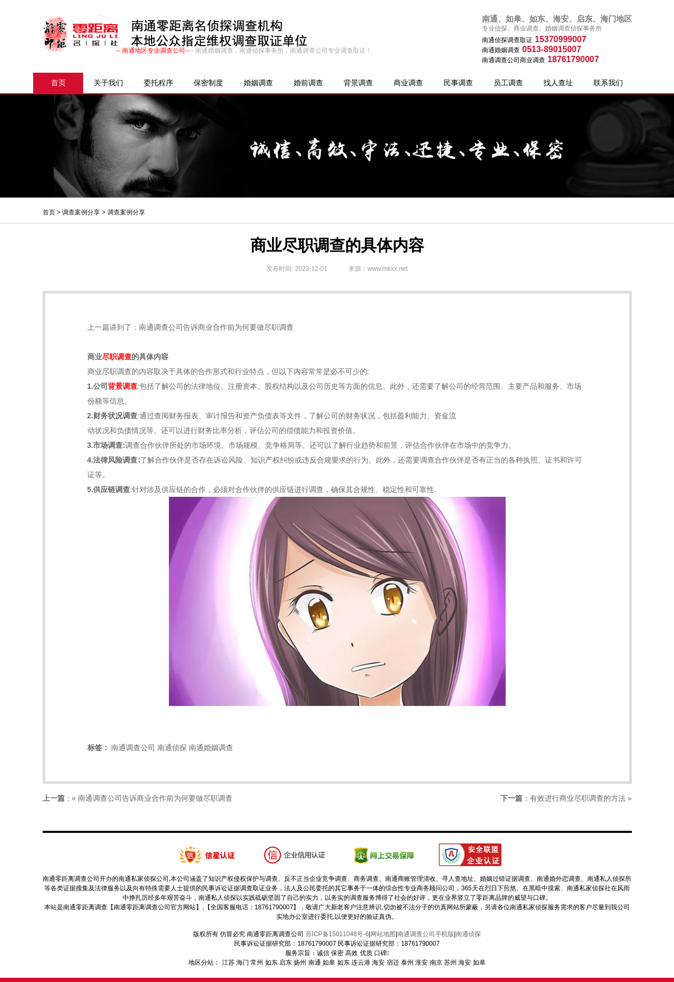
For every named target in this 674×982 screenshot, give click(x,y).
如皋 (329, 962)
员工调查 (508, 82)
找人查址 (558, 82)
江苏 (228, 962)
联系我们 (608, 82)
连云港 (360, 962)
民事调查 (458, 82)
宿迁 (393, 962)
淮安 (421, 962)
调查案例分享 (81, 212)
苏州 (450, 962)
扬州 (300, 962)
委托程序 (158, 82)
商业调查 (408, 82)
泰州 (407, 962)
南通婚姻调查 (211, 747)
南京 (436, 962)
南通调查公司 (133, 747)
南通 (314, 962)
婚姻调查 (258, 82)
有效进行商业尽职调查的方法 (578, 798)
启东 (285, 962)
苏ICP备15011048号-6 (337, 934)
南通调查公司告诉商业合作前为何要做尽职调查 (216, 327)
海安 (378, 962)
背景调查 (358, 82)
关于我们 (108, 82)
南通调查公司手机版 (425, 934)
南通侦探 (172, 747)
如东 (271, 962)
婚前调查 (308, 82)
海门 (242, 962)
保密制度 (208, 82)
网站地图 (383, 934)
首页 (58, 82)
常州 (256, 962)
